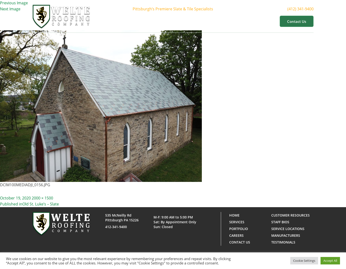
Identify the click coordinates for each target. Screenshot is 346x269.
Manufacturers (285, 235)
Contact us (296, 21)
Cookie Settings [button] (304, 260)
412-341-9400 (116, 226)
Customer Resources (253, 21)
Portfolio (216, 21)
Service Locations (287, 228)
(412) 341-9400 (303, 9)
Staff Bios (280, 222)
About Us (162, 21)
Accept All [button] (330, 260)
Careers (236, 235)
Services (189, 21)
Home (139, 21)
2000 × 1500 (42, 198)
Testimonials (283, 242)
